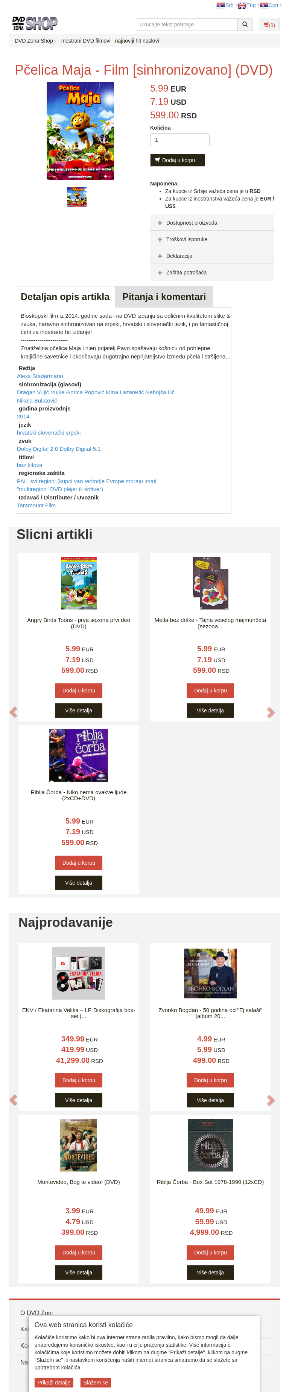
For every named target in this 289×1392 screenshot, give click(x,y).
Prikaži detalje (54, 1383)
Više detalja (78, 710)
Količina (160, 128)
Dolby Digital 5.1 (79, 449)
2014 (23, 416)
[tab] (212, 222)
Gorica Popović (86, 392)
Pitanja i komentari (164, 296)
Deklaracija (174, 256)
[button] (13, 712)
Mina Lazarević (126, 392)
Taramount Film (36, 505)
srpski (73, 432)
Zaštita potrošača (181, 273)
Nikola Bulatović (37, 400)
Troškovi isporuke (181, 239)
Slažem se (96, 1383)
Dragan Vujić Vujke (41, 392)
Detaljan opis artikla (65, 296)
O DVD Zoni (36, 1313)
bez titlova (30, 465)
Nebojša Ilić (160, 392)
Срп (269, 5)
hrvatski (27, 432)
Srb (225, 5)
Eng (246, 5)
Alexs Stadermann (40, 376)
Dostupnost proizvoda (186, 223)
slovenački (52, 432)
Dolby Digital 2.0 (38, 449)
